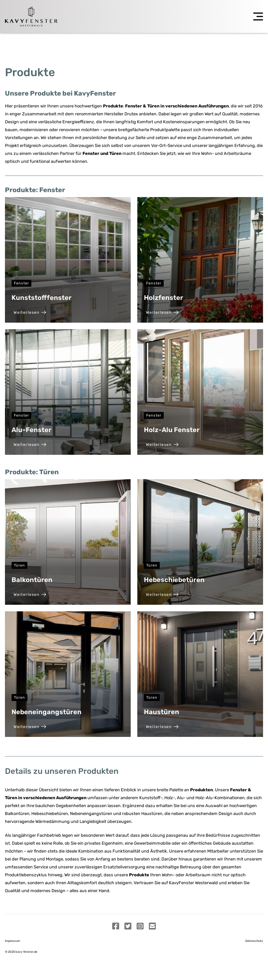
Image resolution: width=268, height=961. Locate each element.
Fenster (21, 283)
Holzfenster (163, 298)
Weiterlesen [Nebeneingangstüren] (30, 726)
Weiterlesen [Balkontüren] (30, 594)
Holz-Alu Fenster (172, 430)
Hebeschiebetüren (174, 580)
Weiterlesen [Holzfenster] (162, 312)
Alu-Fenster (31, 430)
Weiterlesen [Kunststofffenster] (30, 312)
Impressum (12, 941)
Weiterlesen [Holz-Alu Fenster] (162, 444)
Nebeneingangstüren (47, 712)
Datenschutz (254, 941)
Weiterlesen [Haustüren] (162, 726)
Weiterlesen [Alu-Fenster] (30, 444)
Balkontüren (32, 580)
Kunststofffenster (42, 298)
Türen (19, 565)
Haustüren (161, 712)
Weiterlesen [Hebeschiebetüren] (162, 594)
